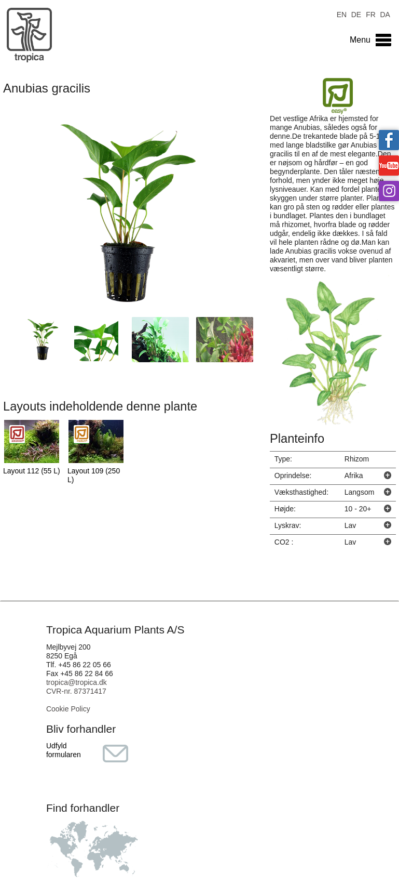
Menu (360, 39)
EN (342, 13)
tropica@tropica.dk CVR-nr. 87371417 (76, 686)
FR (371, 13)
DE (356, 13)
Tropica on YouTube (389, 165)
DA (385, 13)
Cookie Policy (68, 709)
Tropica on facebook (389, 140)
